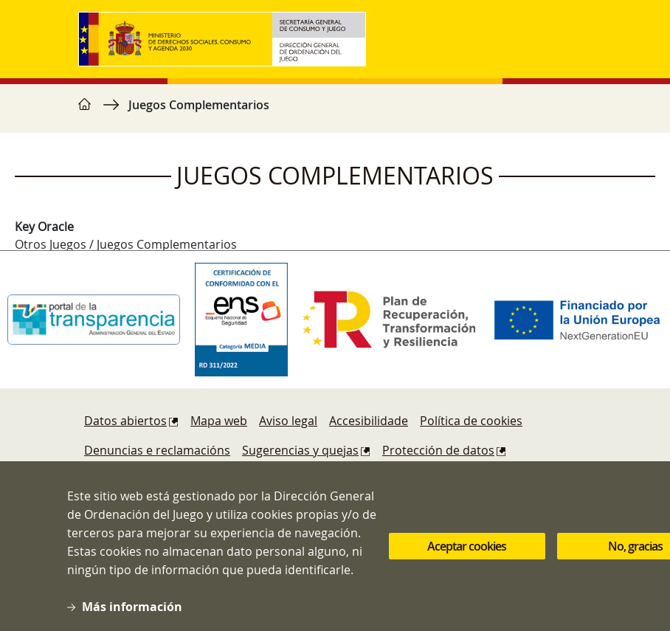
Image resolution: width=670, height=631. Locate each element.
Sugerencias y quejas (300, 450)
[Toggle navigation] (577, 39)
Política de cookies (471, 421)
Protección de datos (438, 450)
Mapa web (218, 421)
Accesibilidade (368, 421)
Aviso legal (288, 421)
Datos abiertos (125, 421)
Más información (132, 616)
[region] (335, 112)
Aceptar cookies (466, 556)
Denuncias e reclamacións (157, 450)
